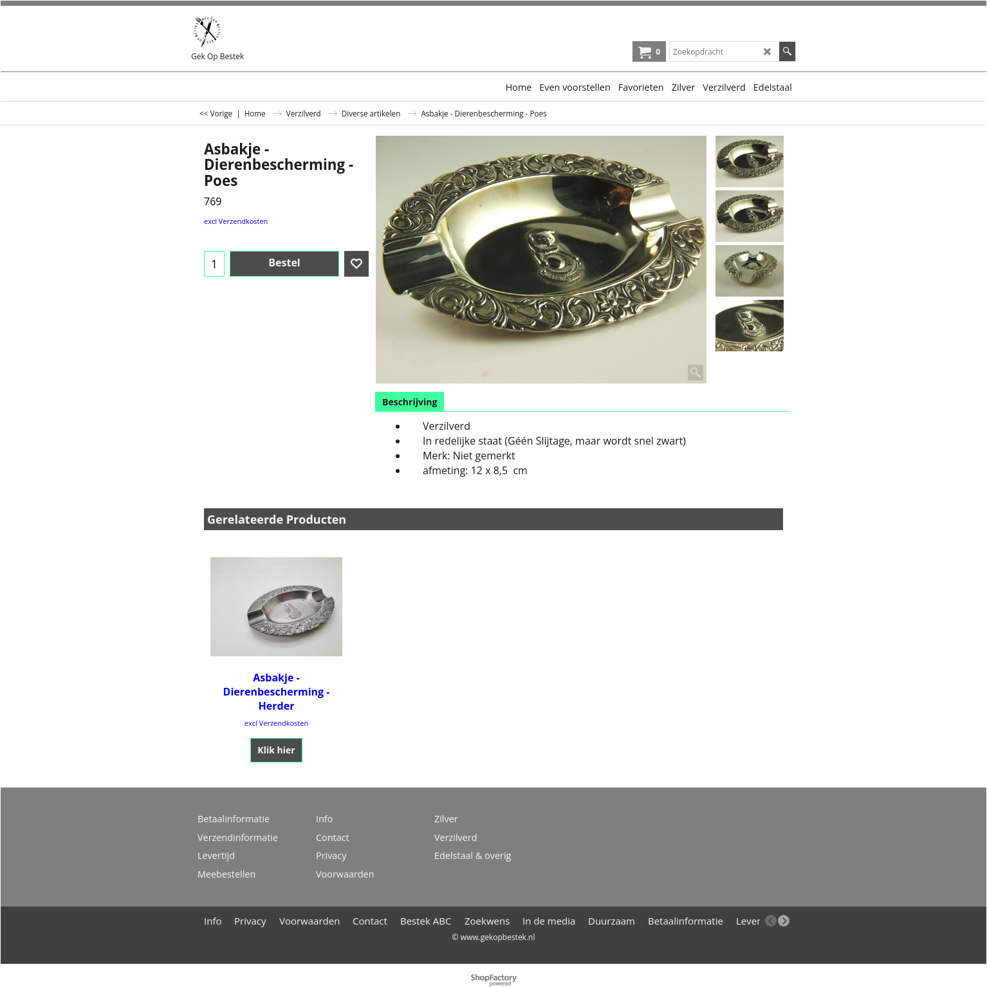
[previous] (771, 921)
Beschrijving (409, 402)
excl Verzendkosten (236, 221)
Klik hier (276, 750)
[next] (783, 921)
